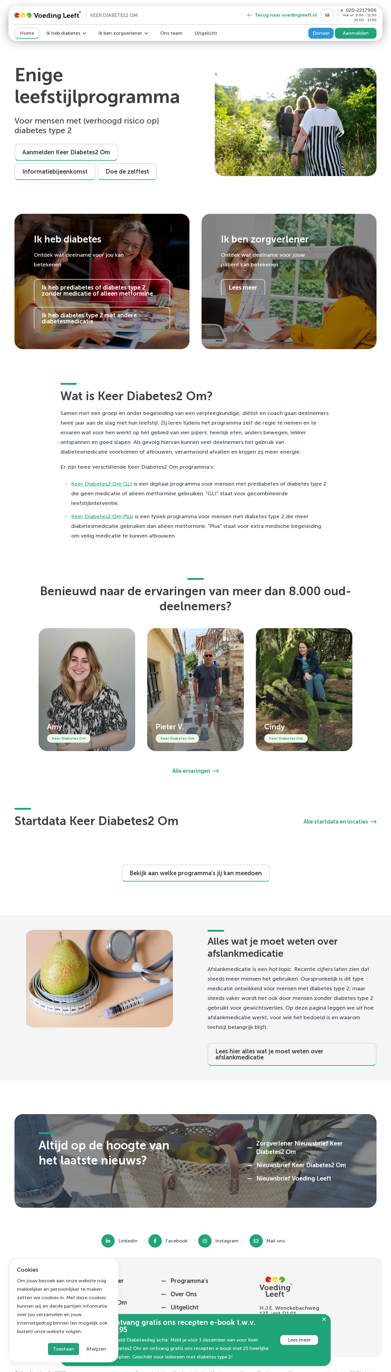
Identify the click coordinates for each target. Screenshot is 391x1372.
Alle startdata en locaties (340, 822)
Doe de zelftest (127, 171)
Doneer (321, 33)
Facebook (176, 1241)
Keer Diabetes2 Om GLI (101, 484)
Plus (128, 516)
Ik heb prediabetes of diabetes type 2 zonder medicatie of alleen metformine (97, 290)
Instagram (227, 1241)
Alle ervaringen (195, 771)
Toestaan (63, 1348)
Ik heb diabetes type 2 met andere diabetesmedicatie (89, 318)
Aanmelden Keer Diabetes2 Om (66, 152)
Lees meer (299, 1339)
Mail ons (275, 1241)
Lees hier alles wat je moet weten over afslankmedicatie (269, 1054)
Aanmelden (356, 33)
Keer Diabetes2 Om (97, 516)
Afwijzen (96, 1348)
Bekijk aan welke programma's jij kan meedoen (195, 873)
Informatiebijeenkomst (54, 171)
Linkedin (128, 1241)
